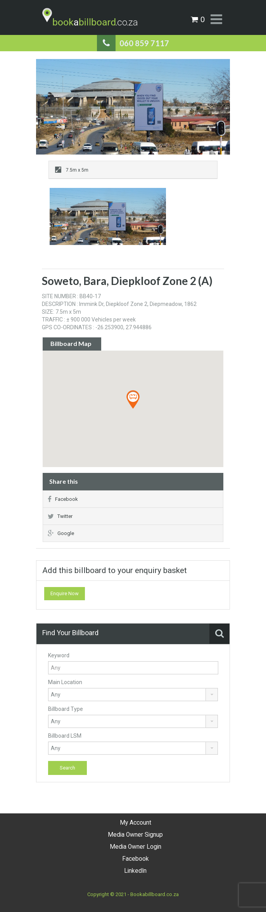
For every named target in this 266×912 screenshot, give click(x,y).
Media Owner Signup (135, 834)
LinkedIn (135, 870)
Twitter (60, 516)
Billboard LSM (64, 736)
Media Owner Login (135, 846)
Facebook (63, 499)
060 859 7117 (144, 43)
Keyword (58, 655)
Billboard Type (65, 709)
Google (61, 533)
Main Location (65, 682)
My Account (135, 822)
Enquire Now (64, 593)
